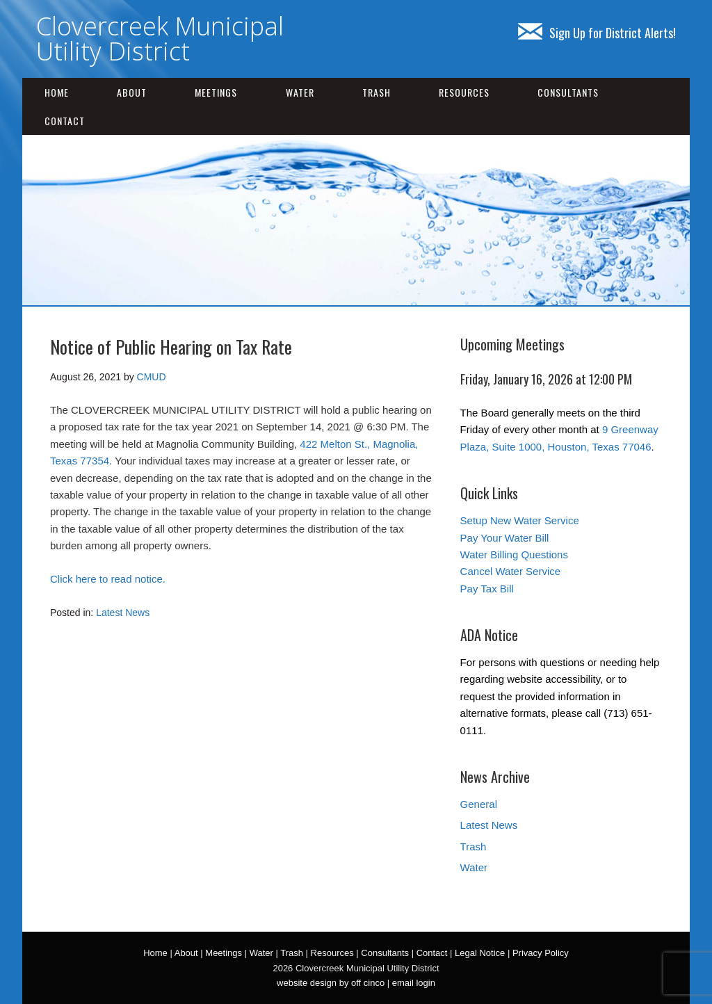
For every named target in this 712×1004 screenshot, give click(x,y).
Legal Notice (480, 953)
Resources (464, 92)
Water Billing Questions (514, 554)
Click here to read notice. (107, 579)
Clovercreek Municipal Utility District (160, 38)
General (478, 804)
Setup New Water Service (519, 520)
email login (413, 983)
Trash (376, 92)
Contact (64, 120)
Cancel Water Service (510, 571)
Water (300, 92)
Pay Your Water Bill (504, 538)
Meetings (216, 92)
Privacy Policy (540, 953)
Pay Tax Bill (487, 588)
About (132, 92)
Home (56, 92)
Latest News (122, 612)
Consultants (568, 92)
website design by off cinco (331, 983)
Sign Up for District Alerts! (597, 33)
